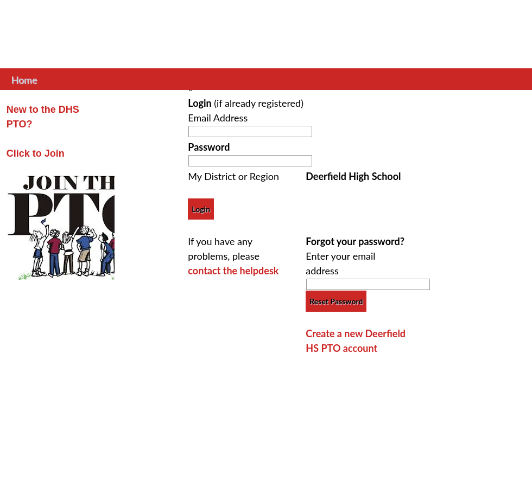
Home (24, 78)
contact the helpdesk (233, 271)
